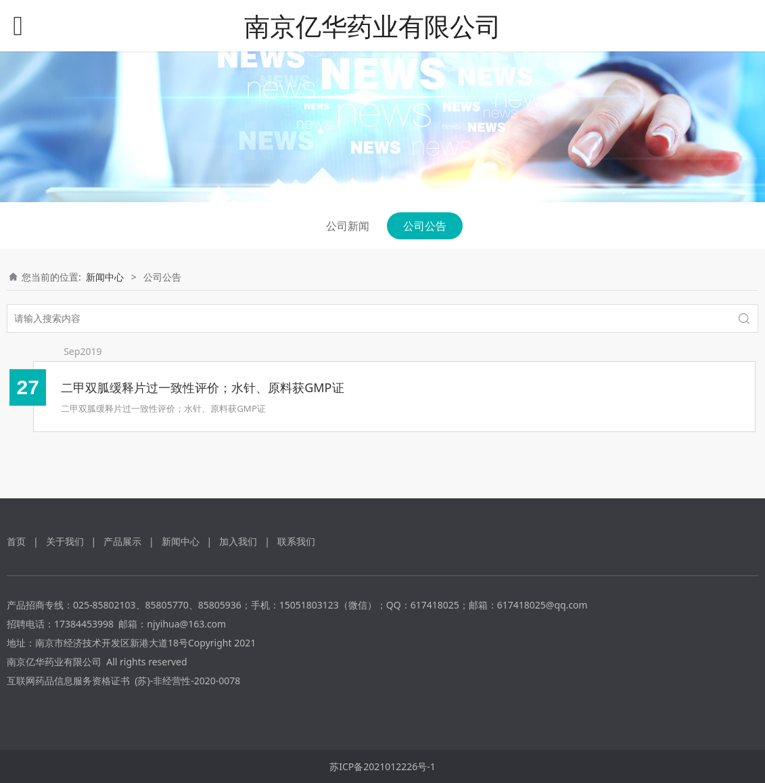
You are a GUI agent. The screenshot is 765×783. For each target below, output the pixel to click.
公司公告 (424, 225)
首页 (16, 541)
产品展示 (122, 541)
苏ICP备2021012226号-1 (382, 766)
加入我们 (238, 541)
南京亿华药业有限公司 (372, 26)
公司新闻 (347, 225)
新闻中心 (105, 276)
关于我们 (65, 541)
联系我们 (296, 541)
